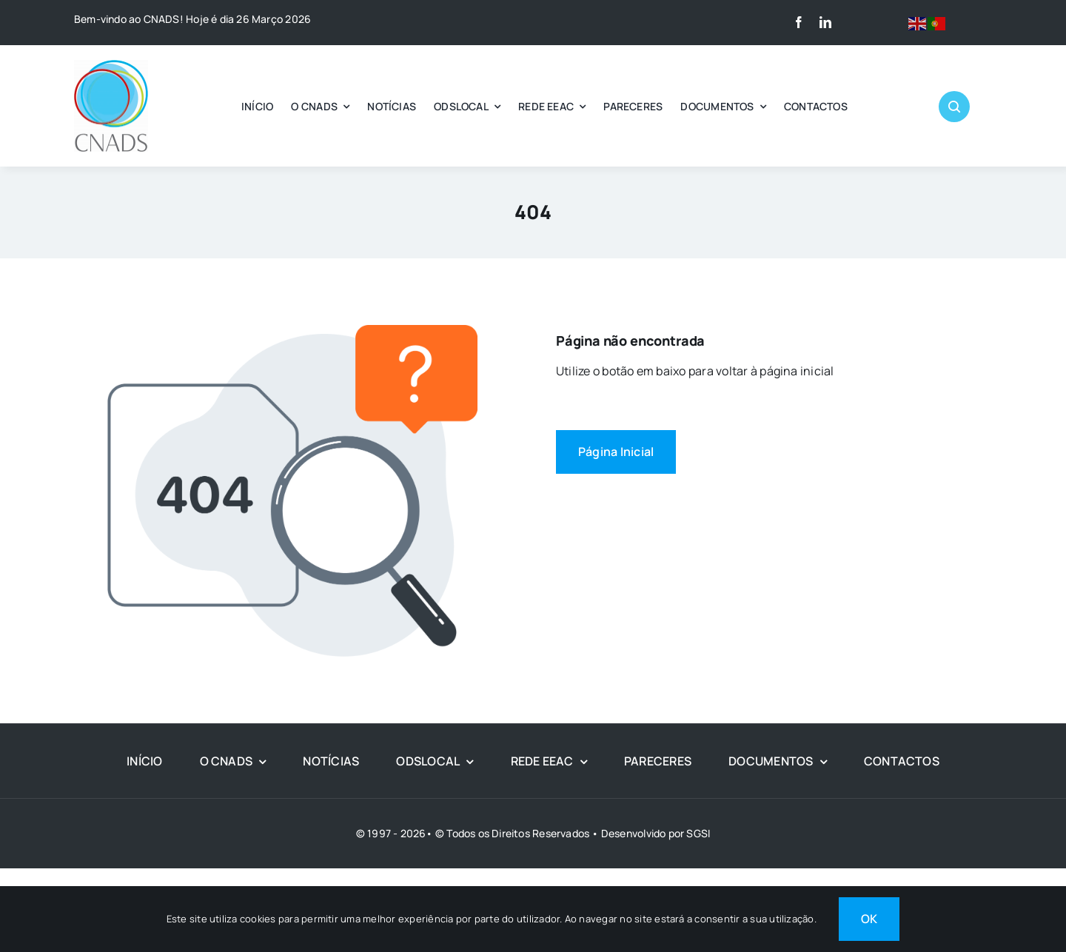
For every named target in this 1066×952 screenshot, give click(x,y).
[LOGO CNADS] (111, 66)
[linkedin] (825, 22)
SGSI (698, 833)
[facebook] (799, 22)
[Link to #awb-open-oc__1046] (954, 106)
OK (869, 919)
